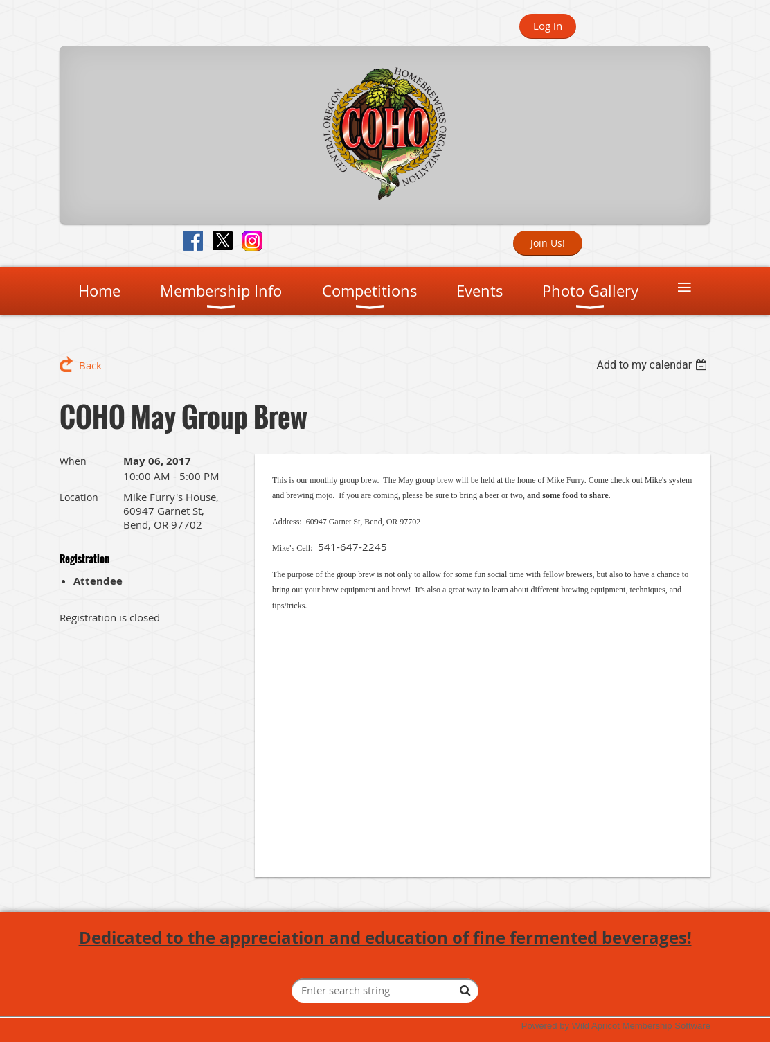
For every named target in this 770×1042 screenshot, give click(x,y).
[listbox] (653, 364)
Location (79, 497)
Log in (547, 26)
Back (90, 365)
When (73, 461)
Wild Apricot (596, 1026)
